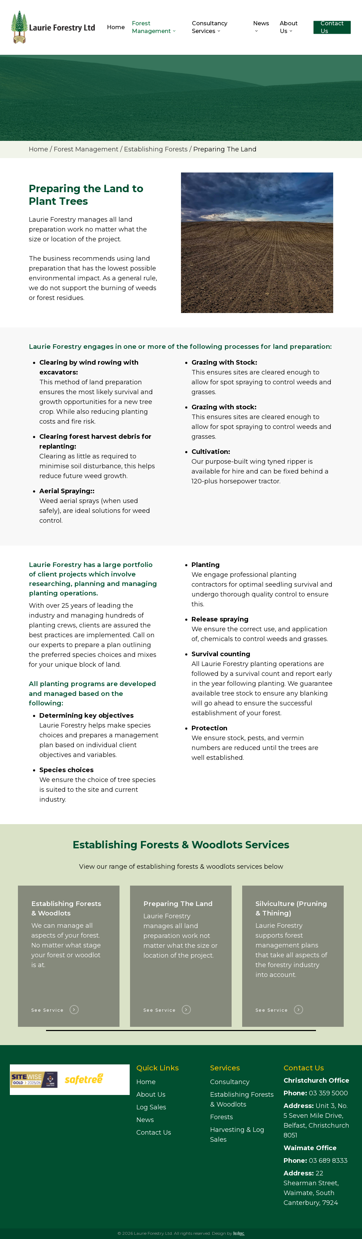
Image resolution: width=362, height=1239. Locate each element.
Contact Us (153, 1132)
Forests (221, 1117)
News (145, 1120)
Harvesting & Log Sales (237, 1134)
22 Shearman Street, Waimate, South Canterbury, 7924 (311, 1188)
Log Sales (151, 1107)
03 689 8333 (316, 1161)
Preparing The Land (225, 149)
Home (38, 149)
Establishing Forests (156, 149)
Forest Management (86, 149)
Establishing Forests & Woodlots (242, 1099)
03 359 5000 (316, 1093)
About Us (151, 1094)
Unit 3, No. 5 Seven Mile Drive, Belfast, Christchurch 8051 (316, 1120)
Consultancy (230, 1082)
